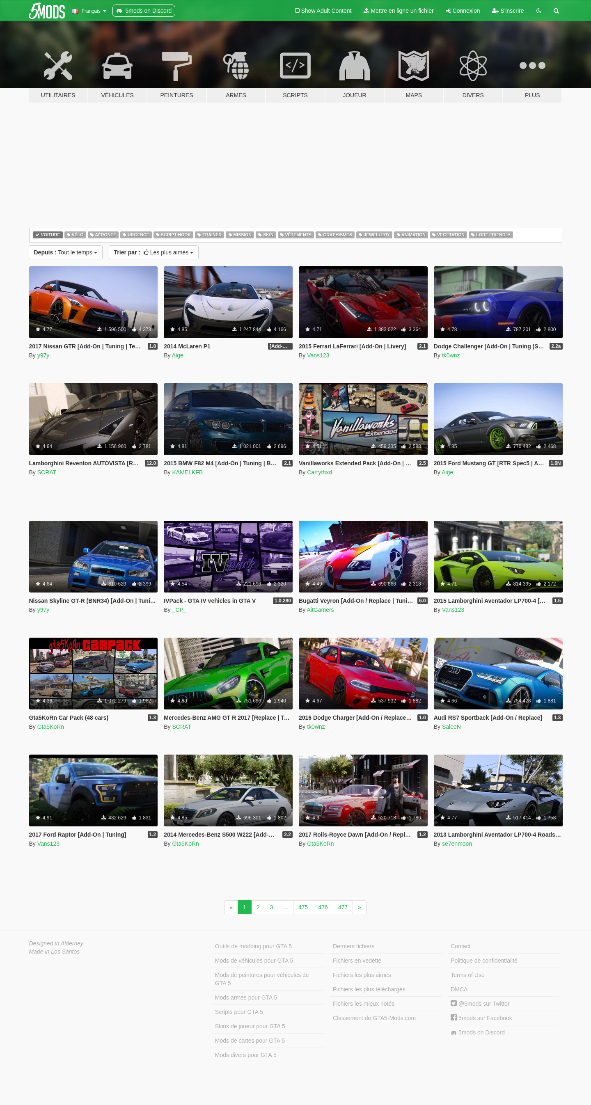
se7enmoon (457, 843)
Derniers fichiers (353, 946)
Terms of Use (467, 975)
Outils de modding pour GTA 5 (253, 946)
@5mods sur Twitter (480, 1003)
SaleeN (451, 726)
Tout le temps (65, 252)
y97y (43, 355)
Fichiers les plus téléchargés (369, 989)
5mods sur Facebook (481, 1018)
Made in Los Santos (54, 951)
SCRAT (46, 472)
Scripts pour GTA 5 (239, 1012)
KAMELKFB (187, 472)
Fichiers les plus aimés (362, 975)
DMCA (459, 989)
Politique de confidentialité (484, 960)
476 (323, 907)
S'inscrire (508, 10)
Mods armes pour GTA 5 (246, 997)
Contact (460, 946)
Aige (177, 355)
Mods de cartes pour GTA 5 (250, 1040)
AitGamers (320, 609)
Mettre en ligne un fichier (398, 10)
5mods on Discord (478, 1032)
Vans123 (318, 355)
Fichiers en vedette (357, 960)
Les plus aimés (154, 252)
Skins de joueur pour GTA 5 (250, 1026)
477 (343, 907)
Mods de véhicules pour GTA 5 (254, 960)
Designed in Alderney (56, 943)
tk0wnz (451, 355)
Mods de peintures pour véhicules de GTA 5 (262, 979)
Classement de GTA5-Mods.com (374, 1018)
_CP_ (179, 609)
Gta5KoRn (50, 726)
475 (303, 907)
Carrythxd (319, 472)
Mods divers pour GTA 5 (246, 1055)
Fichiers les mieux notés (363, 1003)
